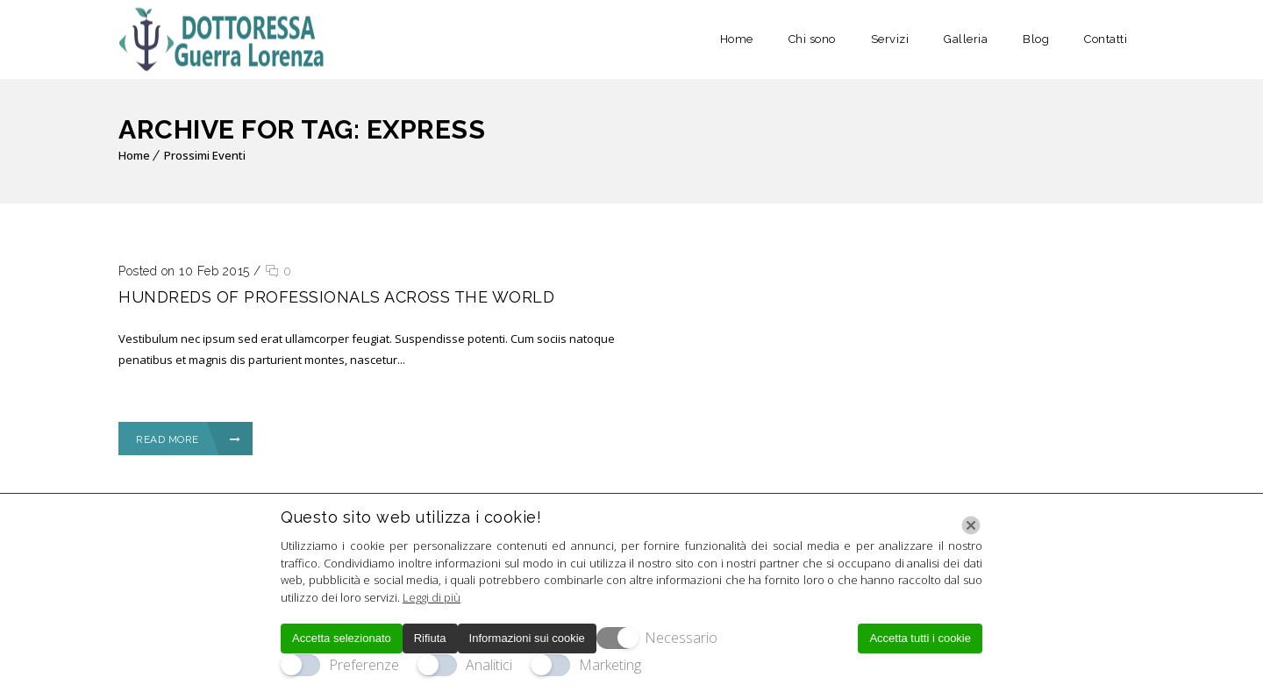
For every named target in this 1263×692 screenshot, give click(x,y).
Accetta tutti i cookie (920, 638)
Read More (188, 439)
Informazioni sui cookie (527, 638)
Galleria (966, 39)
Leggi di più (431, 597)
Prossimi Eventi (205, 155)
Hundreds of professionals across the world (336, 297)
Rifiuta (430, 638)
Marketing (610, 664)
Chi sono (812, 39)
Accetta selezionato (341, 638)
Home (736, 39)
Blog (1036, 39)
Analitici (489, 664)
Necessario (681, 637)
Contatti (1105, 39)
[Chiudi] (971, 525)
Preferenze (364, 664)
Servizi (890, 39)
